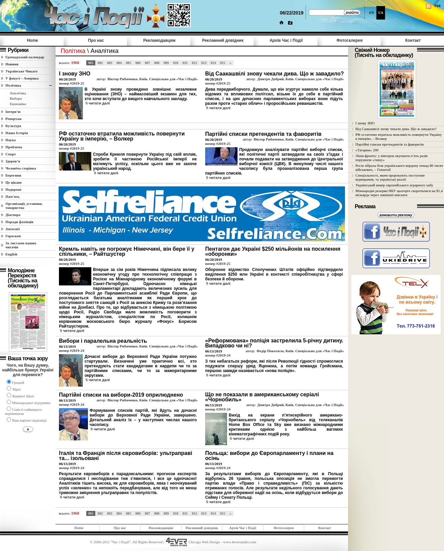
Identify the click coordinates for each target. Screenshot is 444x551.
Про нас (96, 40)
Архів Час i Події (286, 40)
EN (371, 12)
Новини (12, 64)
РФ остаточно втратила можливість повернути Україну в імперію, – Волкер (398, 136)
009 (166, 63)
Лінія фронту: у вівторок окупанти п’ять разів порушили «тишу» (391, 158)
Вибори (16, 98)
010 (175, 63)
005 (128, 63)
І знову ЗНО (365, 123)
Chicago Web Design (204, 542)
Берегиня (13, 175)
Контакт (413, 40)
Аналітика (18, 93)
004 (119, 63)
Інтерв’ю (13, 112)
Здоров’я (12, 161)
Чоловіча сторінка (20, 168)
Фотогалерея (349, 40)
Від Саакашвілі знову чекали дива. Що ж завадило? (396, 129)
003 (109, 63)
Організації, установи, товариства (23, 206)
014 (213, 63)
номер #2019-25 (71, 83)
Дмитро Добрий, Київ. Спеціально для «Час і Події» (300, 79)
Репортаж (13, 119)
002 (100, 63)
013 (204, 63)
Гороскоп (13, 236)
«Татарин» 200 (366, 150)
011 (185, 63)
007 (147, 63)
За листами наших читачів (20, 245)
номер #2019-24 (71, 350)
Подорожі (13, 189)
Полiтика (13, 85)
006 (137, 63)
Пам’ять (12, 196)
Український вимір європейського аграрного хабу (394, 185)
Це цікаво (13, 182)
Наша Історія (16, 133)
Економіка (18, 104)
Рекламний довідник (223, 40)
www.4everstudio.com (239, 542)
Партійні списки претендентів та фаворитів (389, 144)
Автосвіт (12, 229)
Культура (13, 126)
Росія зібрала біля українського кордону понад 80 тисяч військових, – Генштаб (399, 167)
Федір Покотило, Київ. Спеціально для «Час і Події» (300, 351)
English (11, 254)
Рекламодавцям (159, 40)
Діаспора (12, 215)
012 (194, 63)
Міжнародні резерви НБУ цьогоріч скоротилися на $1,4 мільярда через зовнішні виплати (399, 193)
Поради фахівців (19, 222)
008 (156, 63)
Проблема (13, 147)
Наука (10, 140)
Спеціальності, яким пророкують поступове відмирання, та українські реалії (390, 177)
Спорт (10, 154)
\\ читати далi (98, 103)
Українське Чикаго (21, 71)
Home (32, 40)
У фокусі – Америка (22, 78)
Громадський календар (24, 57)
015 (222, 63)
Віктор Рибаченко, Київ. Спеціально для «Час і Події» (152, 79)
